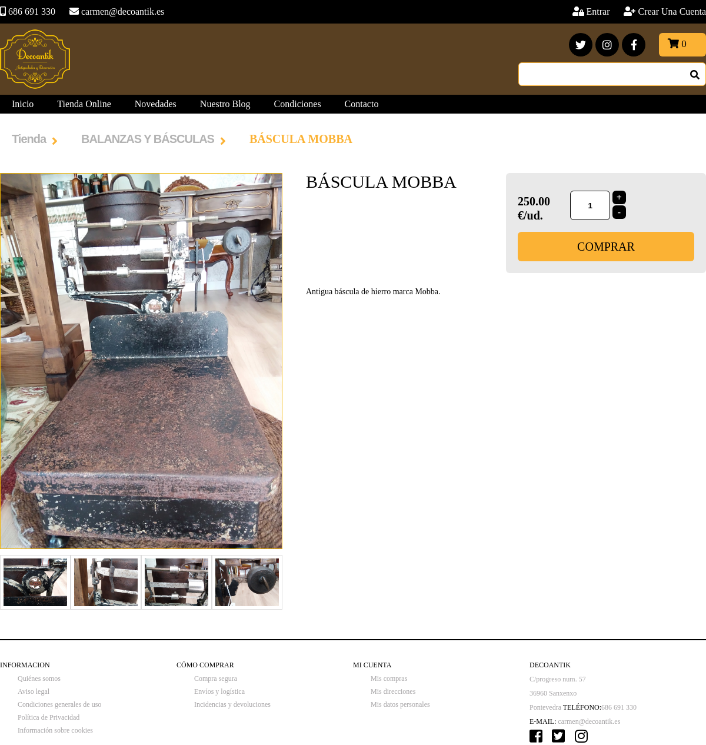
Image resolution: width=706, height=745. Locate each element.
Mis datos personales (400, 704)
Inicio (23, 104)
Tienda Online (84, 104)
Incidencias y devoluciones (232, 704)
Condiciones (297, 104)
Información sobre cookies (55, 730)
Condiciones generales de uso (59, 704)
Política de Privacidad (48, 717)
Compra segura (215, 678)
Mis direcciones (393, 691)
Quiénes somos (39, 678)
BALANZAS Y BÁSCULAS (147, 138)
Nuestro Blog (225, 104)
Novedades (155, 104)
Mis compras (389, 678)
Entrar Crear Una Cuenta (647, 11)
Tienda (29, 138)
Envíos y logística (219, 691)
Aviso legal (33, 691)
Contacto (362, 104)
